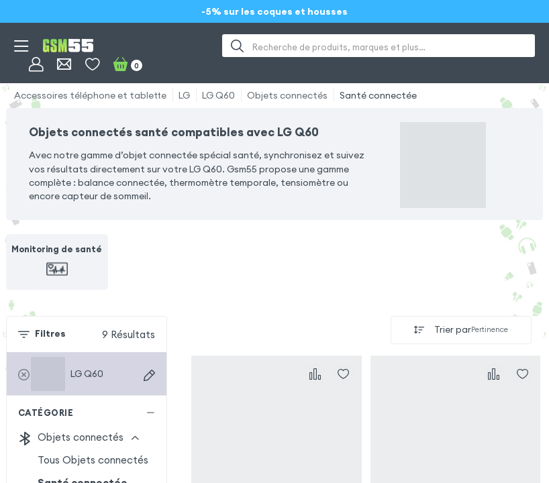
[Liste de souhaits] (92, 64)
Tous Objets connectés (93, 459)
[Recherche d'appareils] (149, 375)
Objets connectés (287, 95)
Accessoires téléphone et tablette (90, 95)
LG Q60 (218, 95)
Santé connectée (378, 95)
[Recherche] (237, 45)
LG (184, 95)
